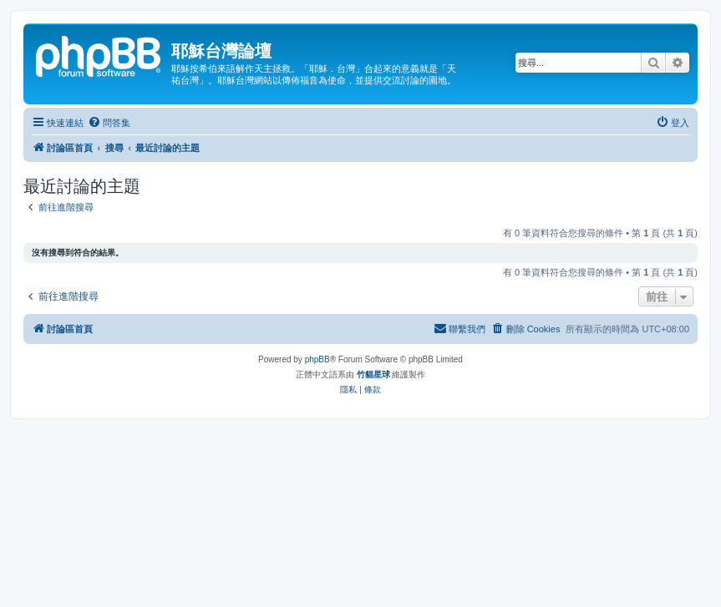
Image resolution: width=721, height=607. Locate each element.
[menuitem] (109, 123)
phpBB (317, 359)
